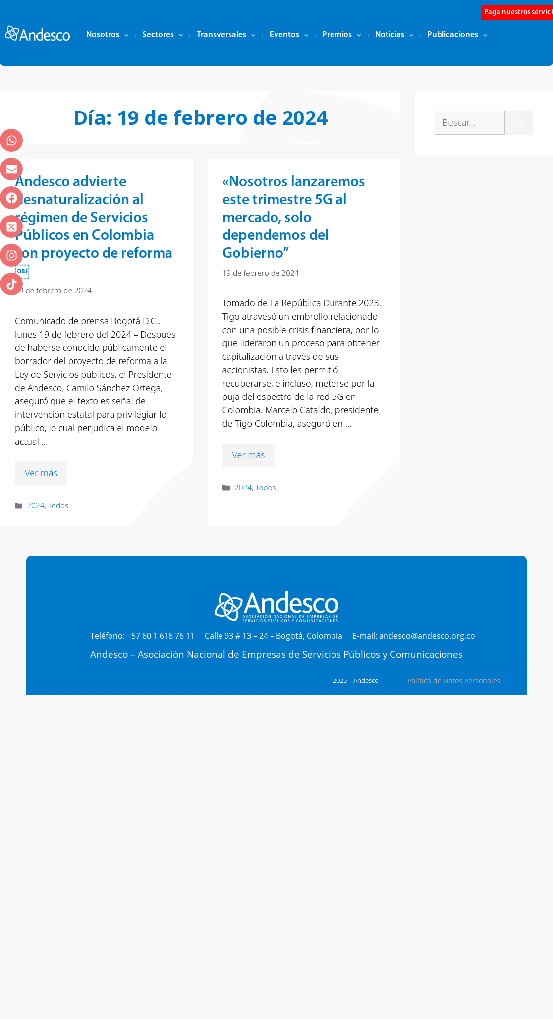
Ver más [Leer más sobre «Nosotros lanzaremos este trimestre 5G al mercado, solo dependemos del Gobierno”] (248, 455)
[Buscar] (519, 123)
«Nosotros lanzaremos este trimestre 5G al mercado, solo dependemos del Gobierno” (293, 218)
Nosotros (107, 35)
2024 (35, 505)
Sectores (162, 35)
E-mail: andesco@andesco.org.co (413, 635)
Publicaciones (457, 35)
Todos (58, 505)
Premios (341, 35)
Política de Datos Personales (453, 680)
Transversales (226, 35)
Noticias (394, 35)
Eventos (289, 35)
